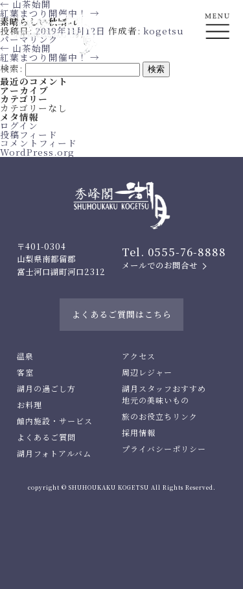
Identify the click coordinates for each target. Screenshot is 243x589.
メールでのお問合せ (160, 265)
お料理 (29, 404)
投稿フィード (29, 134)
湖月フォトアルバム (54, 453)
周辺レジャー (147, 372)
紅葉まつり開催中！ (50, 57)
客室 (25, 372)
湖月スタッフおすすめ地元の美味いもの (164, 394)
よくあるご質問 (46, 436)
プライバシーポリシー (164, 448)
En (217, 75)
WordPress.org (37, 151)
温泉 (25, 355)
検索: (11, 68)
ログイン (19, 125)
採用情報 (139, 432)
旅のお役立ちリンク (160, 416)
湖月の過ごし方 (46, 388)
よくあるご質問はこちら (122, 314)
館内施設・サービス (55, 420)
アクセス (139, 355)
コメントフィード (38, 142)
